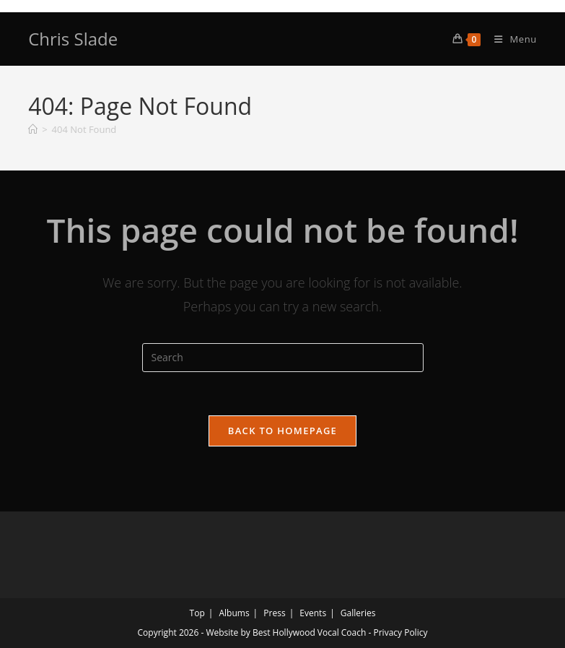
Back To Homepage (282, 430)
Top (197, 613)
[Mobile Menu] (510, 39)
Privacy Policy (400, 632)
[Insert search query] (283, 357)
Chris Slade (73, 39)
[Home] (33, 129)
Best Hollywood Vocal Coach (309, 632)
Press (274, 613)
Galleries (358, 613)
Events (312, 613)
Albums (234, 613)
